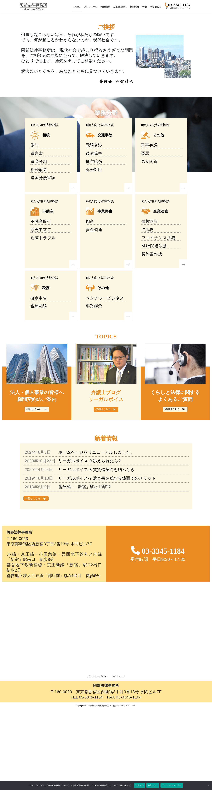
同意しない (153, 785)
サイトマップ (118, 757)
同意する (139, 785)
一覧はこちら (32, 579)
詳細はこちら (33, 490)
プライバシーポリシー (97, 757)
